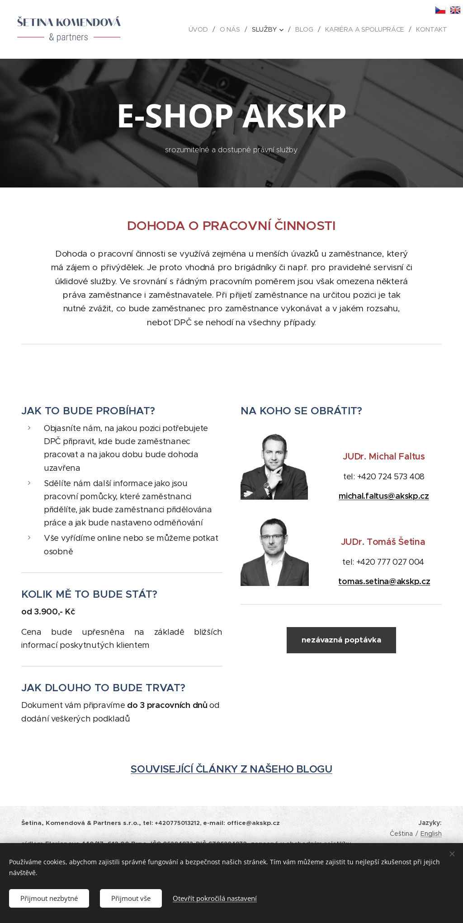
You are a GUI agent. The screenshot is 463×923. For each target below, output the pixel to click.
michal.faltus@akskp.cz (384, 496)
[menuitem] (200, 29)
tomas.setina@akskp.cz (384, 581)
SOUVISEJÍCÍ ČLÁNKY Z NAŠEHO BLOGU (231, 769)
